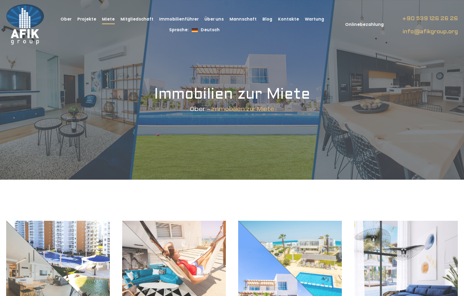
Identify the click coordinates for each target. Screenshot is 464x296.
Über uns (214, 19)
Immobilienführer (179, 19)
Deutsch (194, 30)
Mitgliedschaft (137, 19)
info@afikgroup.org (430, 32)
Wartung (314, 19)
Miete (108, 19)
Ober (66, 19)
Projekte (86, 19)
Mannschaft (243, 19)
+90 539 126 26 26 (430, 18)
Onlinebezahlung (364, 24)
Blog (267, 19)
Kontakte (288, 19)
